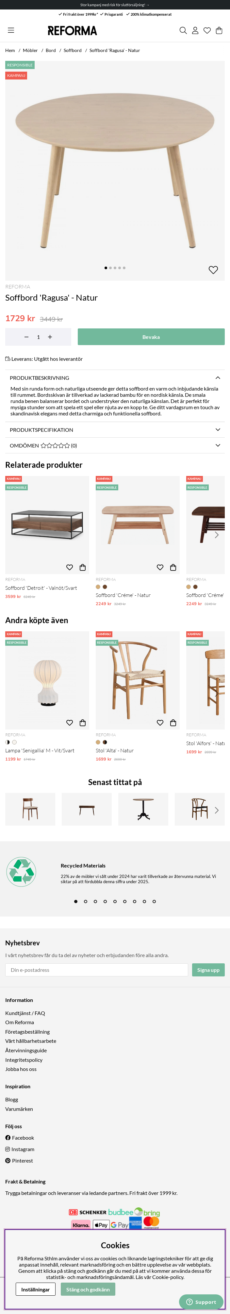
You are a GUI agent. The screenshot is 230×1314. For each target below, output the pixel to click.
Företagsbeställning (27, 1031)
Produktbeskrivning (39, 378)
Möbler (30, 50)
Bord (51, 50)
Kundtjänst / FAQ (25, 1013)
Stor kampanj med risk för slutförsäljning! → (115, 5)
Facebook (23, 1137)
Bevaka (151, 337)
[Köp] (82, 567)
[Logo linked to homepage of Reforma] (72, 30)
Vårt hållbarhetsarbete (30, 1041)
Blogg (11, 1099)
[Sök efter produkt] (183, 30)
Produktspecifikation (41, 430)
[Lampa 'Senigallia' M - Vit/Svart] (47, 680)
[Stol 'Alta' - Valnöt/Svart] (200, 809)
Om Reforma (19, 1022)
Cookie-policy (167, 1277)
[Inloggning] (195, 30)
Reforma (17, 286)
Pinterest (22, 1160)
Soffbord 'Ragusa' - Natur (115, 50)
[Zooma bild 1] (115, 171)
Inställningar (35, 1289)
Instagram (22, 1149)
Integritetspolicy (23, 1060)
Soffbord (73, 50)
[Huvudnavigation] (11, 30)
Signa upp (208, 970)
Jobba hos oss (21, 1069)
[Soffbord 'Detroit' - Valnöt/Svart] (47, 525)
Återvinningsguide (26, 1050)
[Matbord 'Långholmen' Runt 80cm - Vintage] (143, 809)
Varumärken (19, 1109)
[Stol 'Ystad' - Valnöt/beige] (30, 809)
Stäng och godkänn (88, 1289)
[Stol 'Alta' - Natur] (138, 680)
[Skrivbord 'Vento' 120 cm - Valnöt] (87, 809)
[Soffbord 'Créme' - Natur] (138, 525)
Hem (10, 50)
